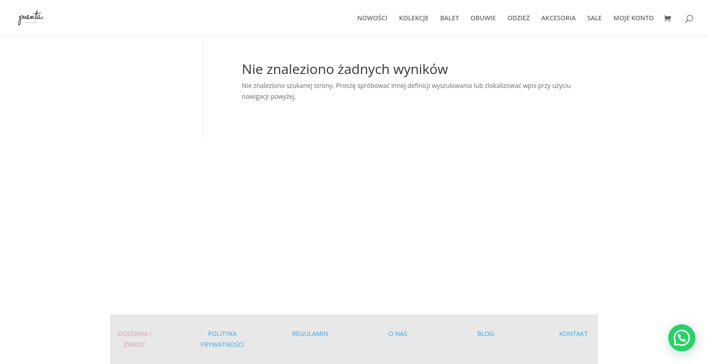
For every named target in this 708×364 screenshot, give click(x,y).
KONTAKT (573, 333)
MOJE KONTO (634, 18)
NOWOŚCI (372, 18)
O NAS (397, 333)
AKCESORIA (558, 18)
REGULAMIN (310, 333)
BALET (449, 18)
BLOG (485, 333)
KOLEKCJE (414, 18)
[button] (681, 337)
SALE (594, 18)
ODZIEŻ (519, 18)
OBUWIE (483, 18)
